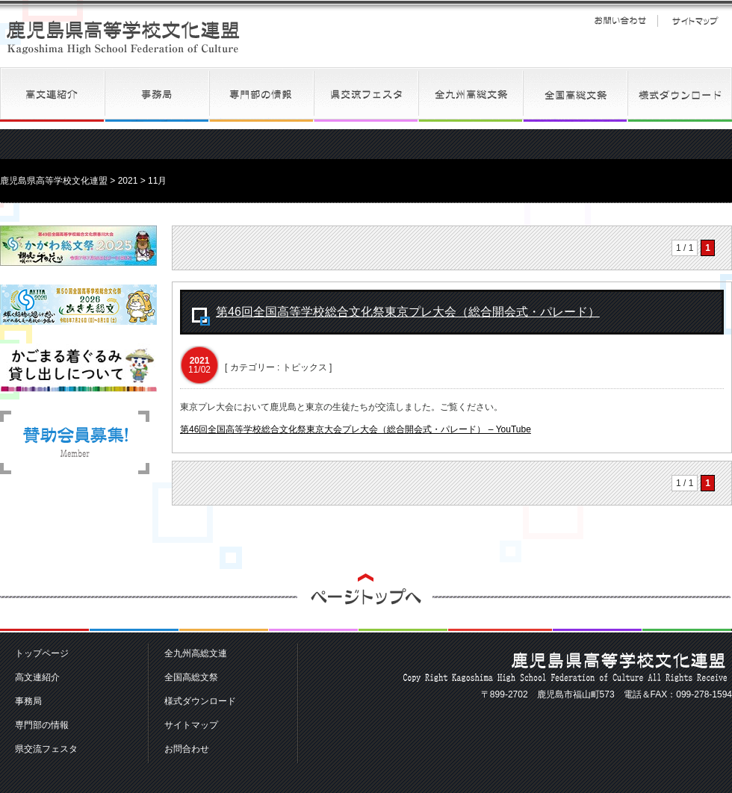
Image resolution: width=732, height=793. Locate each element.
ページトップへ (366, 602)
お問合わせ (186, 749)
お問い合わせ (620, 21)
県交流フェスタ (366, 94)
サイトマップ (694, 21)
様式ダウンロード (679, 94)
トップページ (42, 653)
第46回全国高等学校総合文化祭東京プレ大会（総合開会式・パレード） (408, 311)
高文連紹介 (52, 94)
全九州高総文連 (470, 94)
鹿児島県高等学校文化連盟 (123, 37)
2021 (128, 180)
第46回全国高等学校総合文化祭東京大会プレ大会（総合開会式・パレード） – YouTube (355, 429)
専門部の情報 (261, 94)
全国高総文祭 (575, 94)
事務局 (157, 94)
